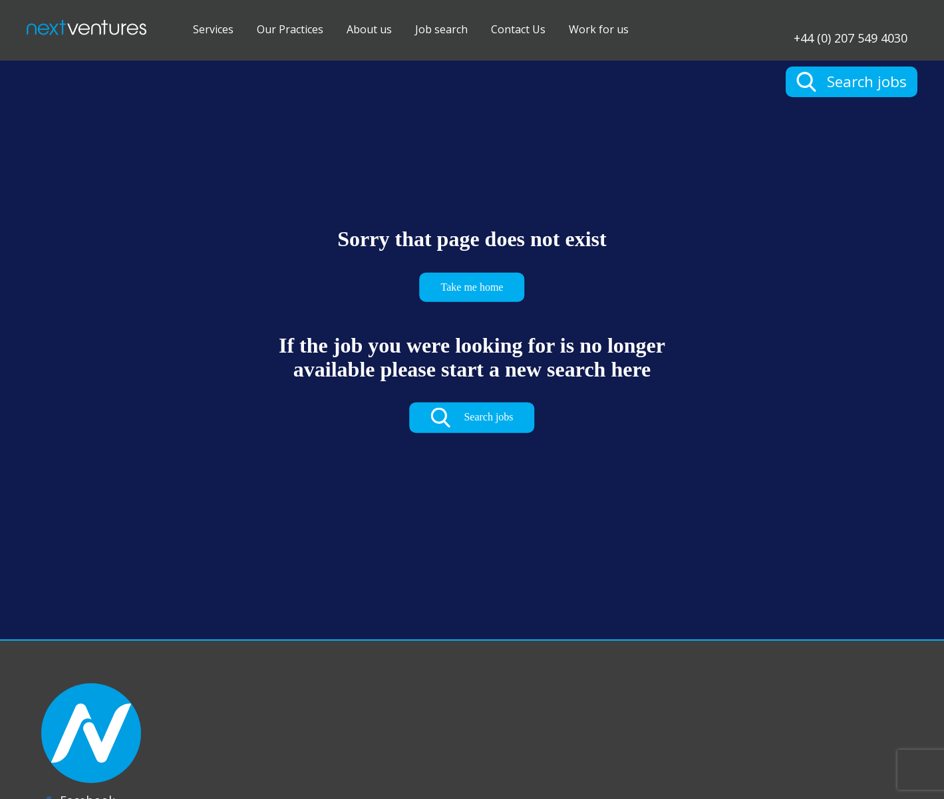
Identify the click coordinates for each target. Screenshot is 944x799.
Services (213, 29)
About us (369, 29)
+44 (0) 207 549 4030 (850, 37)
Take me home (472, 286)
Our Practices (290, 29)
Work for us (599, 29)
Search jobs (471, 418)
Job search (441, 29)
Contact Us (518, 29)
